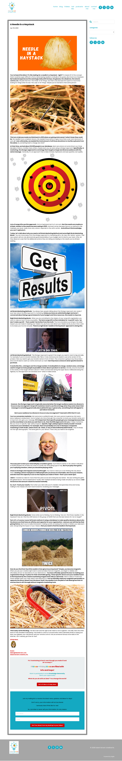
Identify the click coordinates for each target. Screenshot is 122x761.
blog (61, 6)
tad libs (72, 7)
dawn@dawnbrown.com (19, 653)
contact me (94, 7)
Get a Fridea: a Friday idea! (47, 684)
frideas (67, 6)
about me (87, 7)
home (55, 6)
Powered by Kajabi (109, 757)
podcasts (79, 6)
